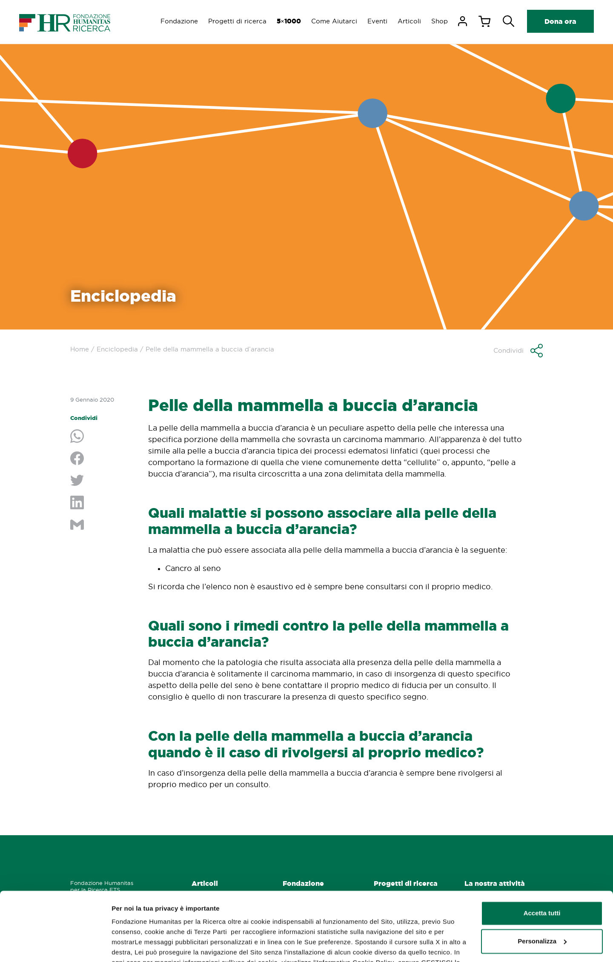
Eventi (377, 21)
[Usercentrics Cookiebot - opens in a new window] (55, 945)
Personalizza (542, 879)
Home (79, 349)
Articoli (409, 21)
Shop (439, 21)
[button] (518, 350)
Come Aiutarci (334, 21)
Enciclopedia (117, 349)
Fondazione (179, 21)
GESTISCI (127, 945)
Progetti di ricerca (237, 21)
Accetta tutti (542, 852)
